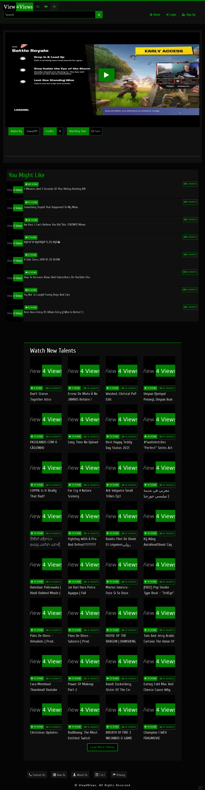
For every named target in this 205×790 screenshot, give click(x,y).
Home (154, 15)
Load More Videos (102, 747)
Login (171, 15)
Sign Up (188, 15)
